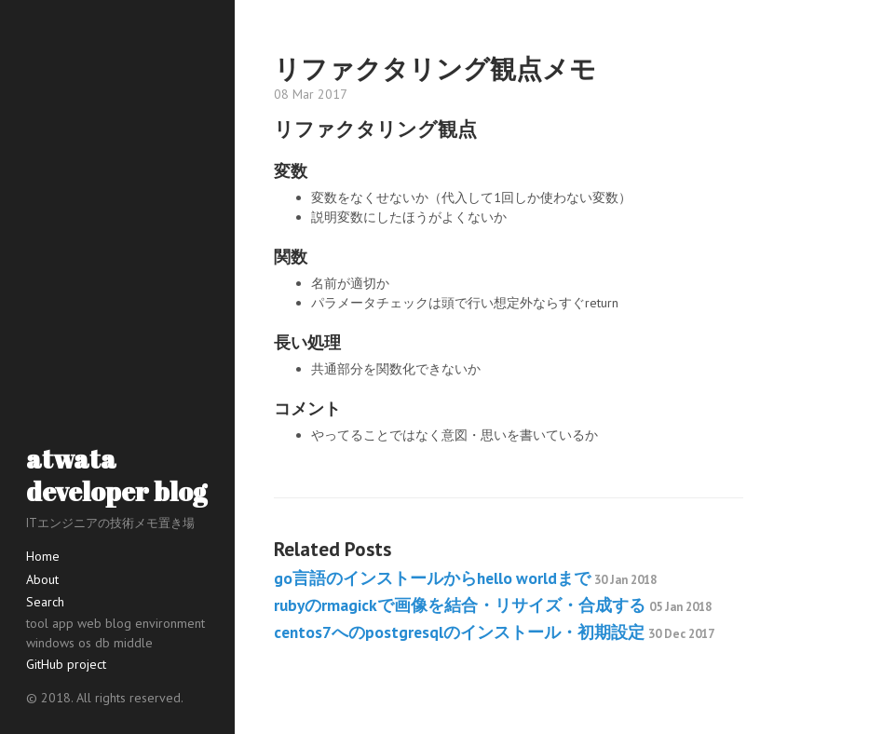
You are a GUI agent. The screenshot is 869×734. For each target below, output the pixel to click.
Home (43, 556)
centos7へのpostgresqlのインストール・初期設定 (494, 632)
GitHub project (66, 664)
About (42, 579)
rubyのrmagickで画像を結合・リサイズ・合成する (493, 605)
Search (45, 601)
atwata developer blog (116, 475)
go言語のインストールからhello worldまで (465, 578)
